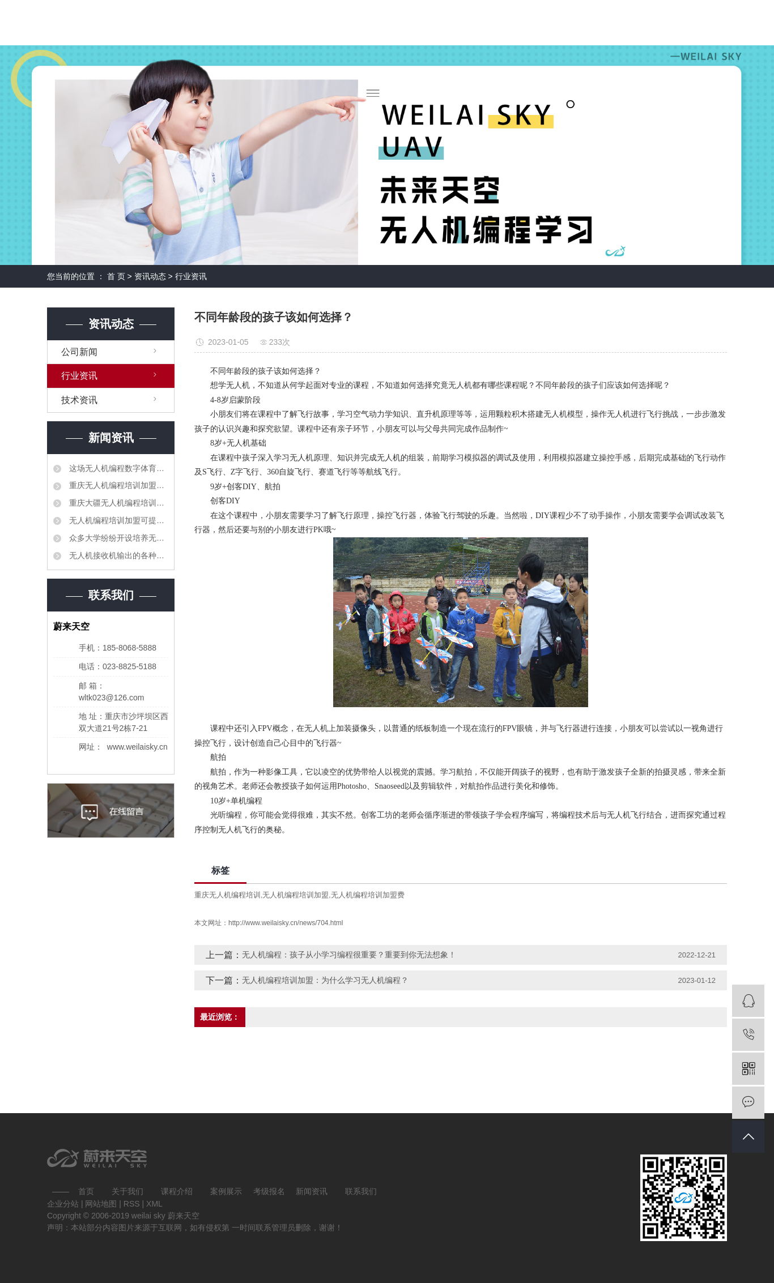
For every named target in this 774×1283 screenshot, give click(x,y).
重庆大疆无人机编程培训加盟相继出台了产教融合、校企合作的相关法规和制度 (117, 502)
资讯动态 (150, 276)
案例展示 (226, 1191)
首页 (86, 1191)
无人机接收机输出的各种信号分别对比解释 (117, 555)
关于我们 (127, 1191)
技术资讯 (79, 400)
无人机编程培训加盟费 (368, 895)
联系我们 (361, 1191)
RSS (132, 1203)
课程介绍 (177, 1191)
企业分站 (63, 1203)
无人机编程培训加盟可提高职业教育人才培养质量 (117, 520)
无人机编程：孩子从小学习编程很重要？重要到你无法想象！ (349, 954)
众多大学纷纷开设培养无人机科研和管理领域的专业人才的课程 (117, 537)
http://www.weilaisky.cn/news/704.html (285, 923)
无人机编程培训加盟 (295, 895)
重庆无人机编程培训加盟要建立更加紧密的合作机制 (117, 485)
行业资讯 (191, 276)
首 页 (116, 276)
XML (154, 1203)
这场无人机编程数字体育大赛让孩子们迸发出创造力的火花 (117, 468)
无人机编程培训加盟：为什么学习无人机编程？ (325, 980)
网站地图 (102, 1203)
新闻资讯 (312, 1191)
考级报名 (269, 1191)
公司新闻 (79, 352)
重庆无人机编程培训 (227, 895)
